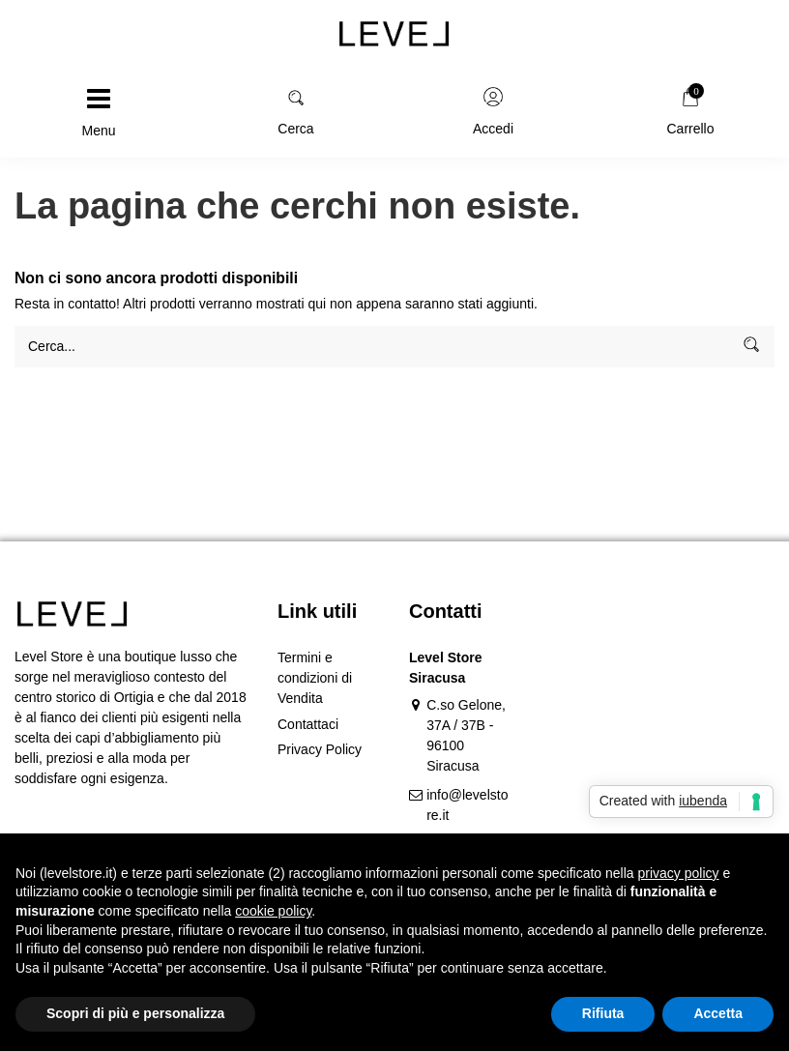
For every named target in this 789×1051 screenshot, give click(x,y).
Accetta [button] (718, 1013)
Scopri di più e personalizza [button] (135, 1013)
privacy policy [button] (678, 873)
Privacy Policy (320, 749)
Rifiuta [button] (603, 1013)
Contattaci (308, 724)
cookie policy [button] (273, 911)
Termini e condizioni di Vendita (315, 678)
